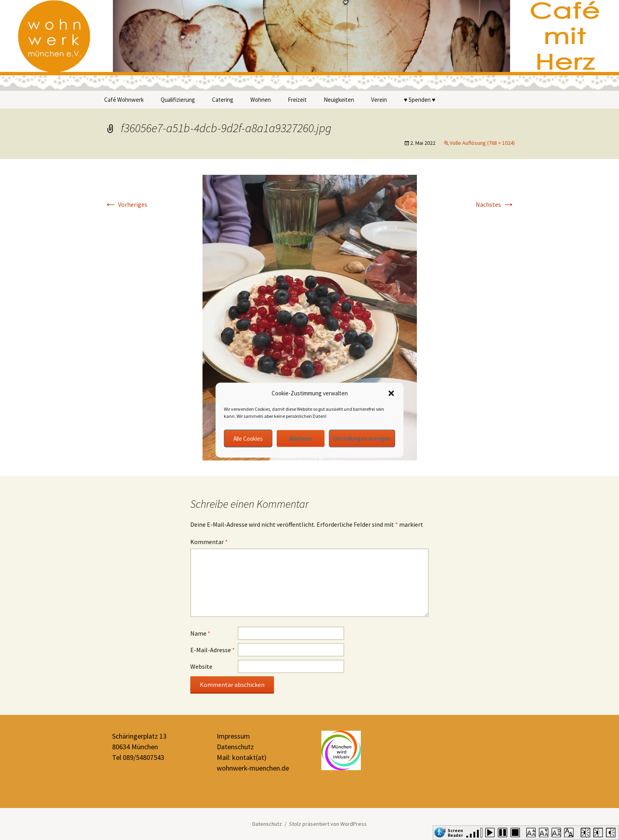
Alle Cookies (248, 438)
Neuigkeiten (339, 99)
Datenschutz (235, 746)
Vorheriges (125, 204)
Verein (379, 99)
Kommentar (209, 542)
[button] (391, 393)
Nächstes (495, 204)
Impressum (233, 736)
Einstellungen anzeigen (362, 438)
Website (201, 666)
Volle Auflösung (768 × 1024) (482, 142)
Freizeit (297, 99)
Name (200, 633)
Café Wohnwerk (124, 99)
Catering (222, 99)
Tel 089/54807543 (138, 757)
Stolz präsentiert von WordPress (328, 823)
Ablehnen (300, 438)
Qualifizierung (178, 99)
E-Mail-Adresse (212, 650)
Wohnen (260, 99)
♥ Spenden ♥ (419, 99)
